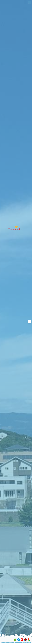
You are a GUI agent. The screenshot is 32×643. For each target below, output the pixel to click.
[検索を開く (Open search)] (29, 321)
